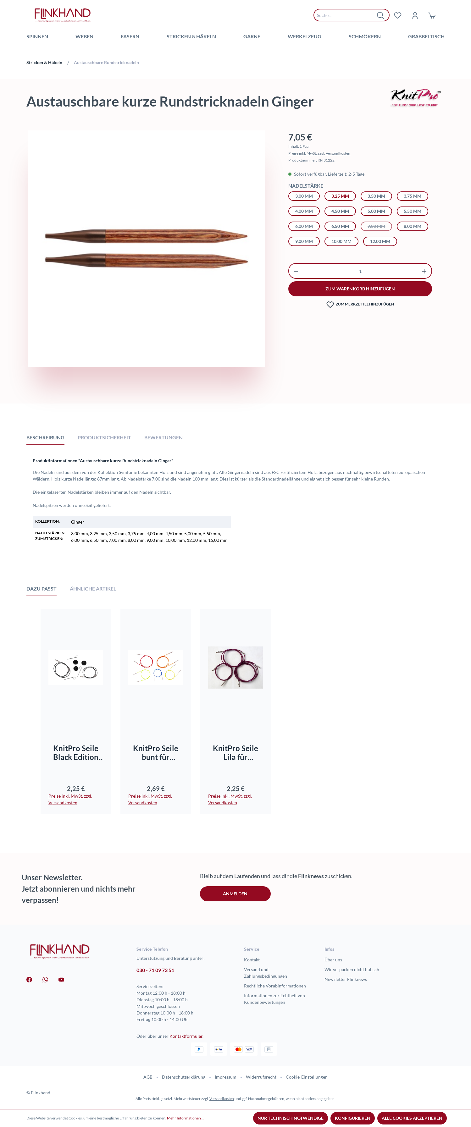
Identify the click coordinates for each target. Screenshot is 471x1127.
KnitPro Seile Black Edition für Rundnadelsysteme (75, 752)
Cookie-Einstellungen (307, 1077)
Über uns (333, 959)
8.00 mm (412, 226)
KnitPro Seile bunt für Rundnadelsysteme (155, 752)
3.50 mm (376, 196)
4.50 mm (340, 211)
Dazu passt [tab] (41, 588)
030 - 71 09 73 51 (155, 970)
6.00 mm (304, 226)
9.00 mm (304, 241)
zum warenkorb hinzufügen (360, 288)
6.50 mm (340, 226)
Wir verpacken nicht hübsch (351, 969)
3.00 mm (304, 196)
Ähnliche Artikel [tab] (93, 588)
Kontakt (252, 959)
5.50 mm (412, 211)
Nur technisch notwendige (291, 1118)
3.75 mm (412, 196)
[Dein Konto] (415, 15)
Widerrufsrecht (261, 1077)
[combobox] (346, 15)
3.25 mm (340, 196)
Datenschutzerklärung (183, 1077)
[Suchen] (381, 15)
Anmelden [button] (235, 893)
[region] (146, 264)
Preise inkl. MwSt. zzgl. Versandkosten (319, 153)
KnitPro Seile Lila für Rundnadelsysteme (235, 752)
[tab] (45, 437)
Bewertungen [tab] (163, 437)
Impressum (225, 1077)
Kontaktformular (185, 1036)
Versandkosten (221, 1098)
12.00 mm (380, 241)
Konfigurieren (352, 1118)
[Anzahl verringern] (296, 271)
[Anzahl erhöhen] (424, 271)
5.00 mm (376, 211)
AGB (147, 1077)
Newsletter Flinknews (345, 979)
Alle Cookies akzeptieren (412, 1118)
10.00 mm (341, 241)
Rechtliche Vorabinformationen (275, 985)
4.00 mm (304, 211)
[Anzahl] (360, 271)
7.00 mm (380, 226)
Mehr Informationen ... (185, 1118)
